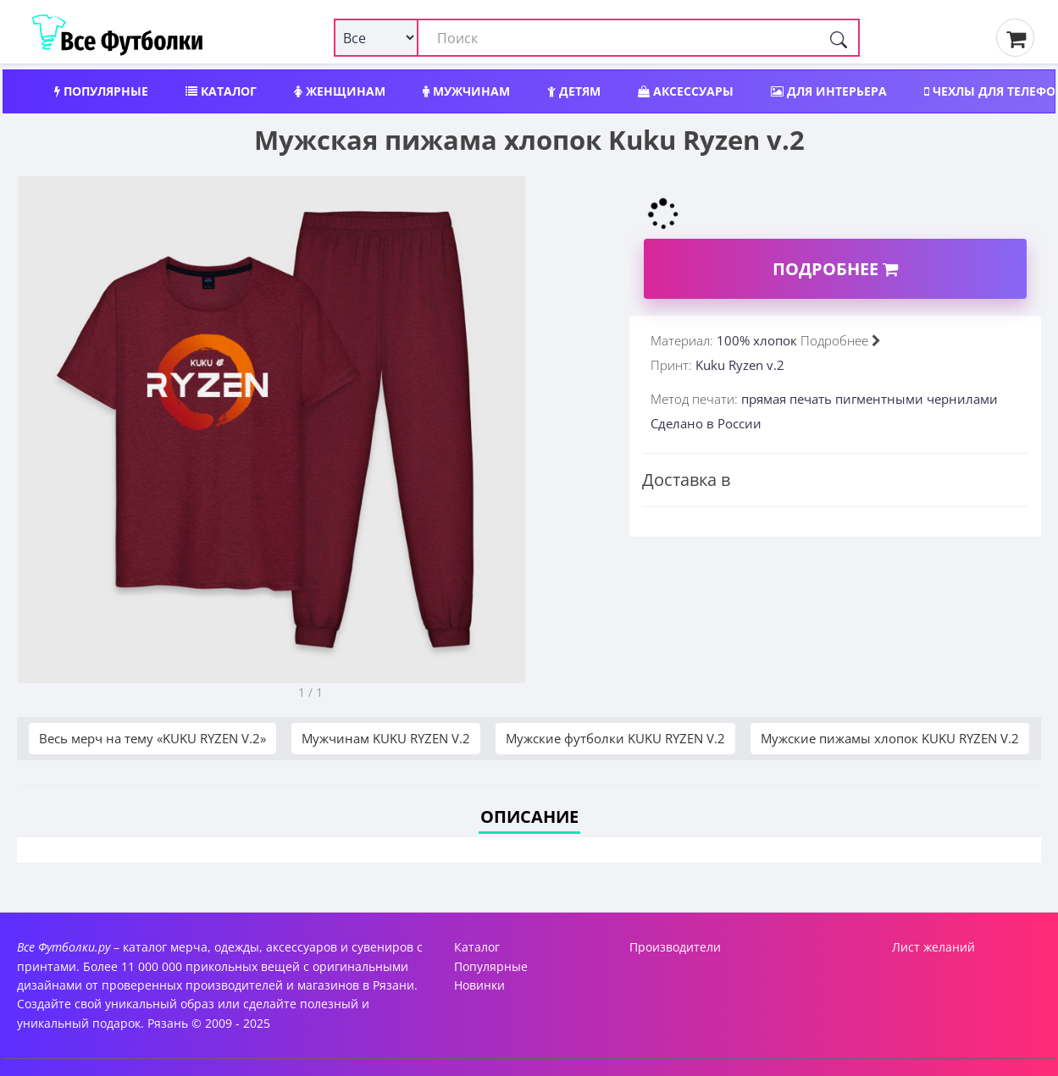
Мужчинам (466, 91)
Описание (529, 816)
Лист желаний (933, 947)
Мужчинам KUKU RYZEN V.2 (386, 738)
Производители (675, 947)
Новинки (479, 985)
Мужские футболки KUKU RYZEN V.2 (615, 738)
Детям (574, 91)
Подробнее (835, 268)
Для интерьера (829, 91)
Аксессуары (686, 91)
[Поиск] (838, 38)
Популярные (101, 91)
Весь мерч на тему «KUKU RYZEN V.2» (152, 738)
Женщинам (339, 91)
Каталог (221, 91)
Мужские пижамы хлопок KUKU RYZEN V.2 (890, 738)
